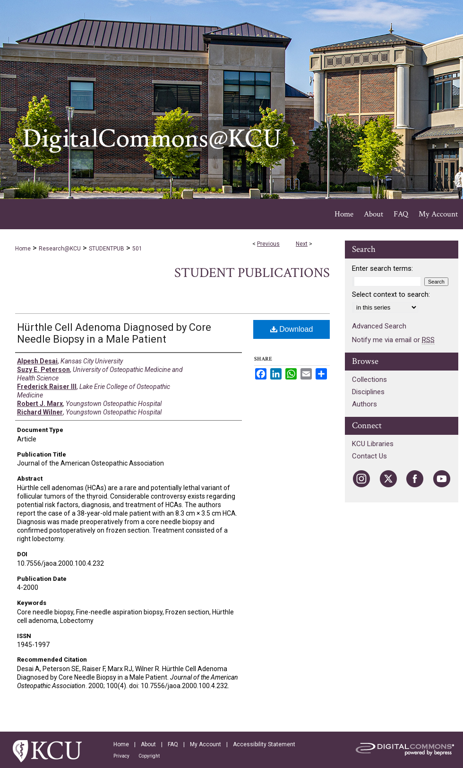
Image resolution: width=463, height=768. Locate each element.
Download (291, 329)
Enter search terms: (382, 268)
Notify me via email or (393, 340)
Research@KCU (60, 248)
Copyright (149, 756)
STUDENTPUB (106, 248)
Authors (364, 404)
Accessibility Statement (264, 744)
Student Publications (252, 273)
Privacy (121, 756)
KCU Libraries (373, 444)
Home (23, 248)
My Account (205, 744)
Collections (369, 379)
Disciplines (368, 392)
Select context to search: (391, 294)
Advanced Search (379, 326)
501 (137, 248)
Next (302, 244)
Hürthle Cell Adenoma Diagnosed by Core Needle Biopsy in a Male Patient (114, 333)
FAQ (173, 744)
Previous (268, 244)
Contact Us (369, 456)
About (148, 744)
